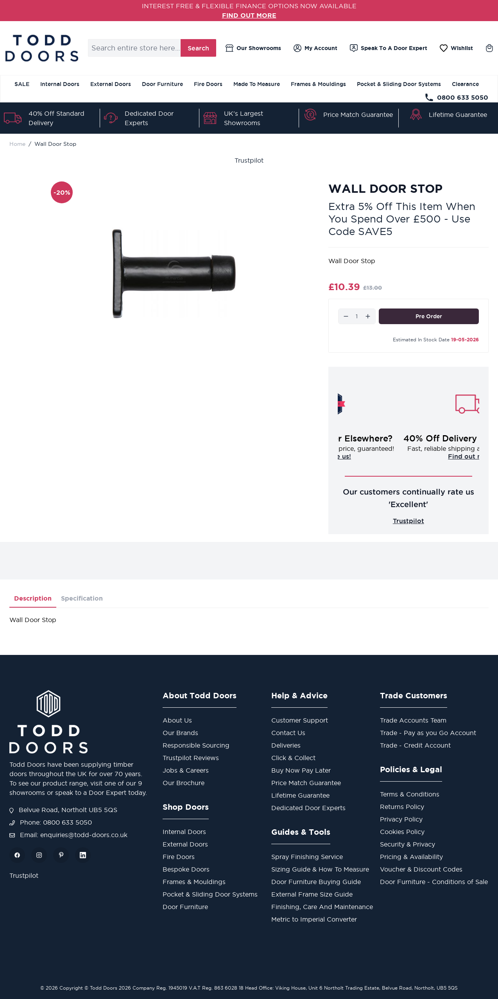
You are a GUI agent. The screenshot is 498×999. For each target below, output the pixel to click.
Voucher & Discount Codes (421, 869)
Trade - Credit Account (415, 745)
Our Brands (180, 732)
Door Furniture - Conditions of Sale (434, 881)
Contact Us (288, 732)
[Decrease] (346, 316)
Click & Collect (293, 757)
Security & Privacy (407, 844)
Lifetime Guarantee (458, 114)
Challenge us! (408, 456)
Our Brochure (183, 782)
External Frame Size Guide (312, 894)
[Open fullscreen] (174, 273)
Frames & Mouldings (318, 84)
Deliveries (286, 745)
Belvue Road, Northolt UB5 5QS (63, 809)
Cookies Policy (402, 831)
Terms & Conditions (409, 794)
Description (33, 598)
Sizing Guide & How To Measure (320, 869)
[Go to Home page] (42, 48)
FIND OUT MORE (249, 15)
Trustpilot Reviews (191, 757)
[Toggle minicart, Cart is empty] (489, 48)
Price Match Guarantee (358, 114)
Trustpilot (249, 160)
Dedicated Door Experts (308, 807)
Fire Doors (208, 84)
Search (198, 48)
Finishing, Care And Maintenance (322, 906)
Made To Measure (256, 84)
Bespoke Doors (186, 869)
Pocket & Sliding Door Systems (399, 84)
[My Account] (315, 48)
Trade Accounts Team (413, 720)
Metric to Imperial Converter (314, 919)
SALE (21, 84)
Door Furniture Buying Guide (316, 881)
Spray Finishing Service (307, 856)
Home (17, 144)
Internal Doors (59, 84)
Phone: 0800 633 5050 (50, 822)
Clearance (465, 84)
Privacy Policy (401, 819)
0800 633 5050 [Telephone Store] (456, 97)
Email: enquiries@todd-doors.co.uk (68, 834)
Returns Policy (402, 806)
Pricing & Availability (411, 856)
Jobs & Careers (186, 770)
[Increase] (368, 316)
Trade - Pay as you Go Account (428, 732)
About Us (177, 720)
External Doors (110, 84)
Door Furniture (162, 84)
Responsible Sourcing (196, 745)
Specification (82, 598)
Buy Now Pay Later (301, 770)
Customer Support (299, 720)
